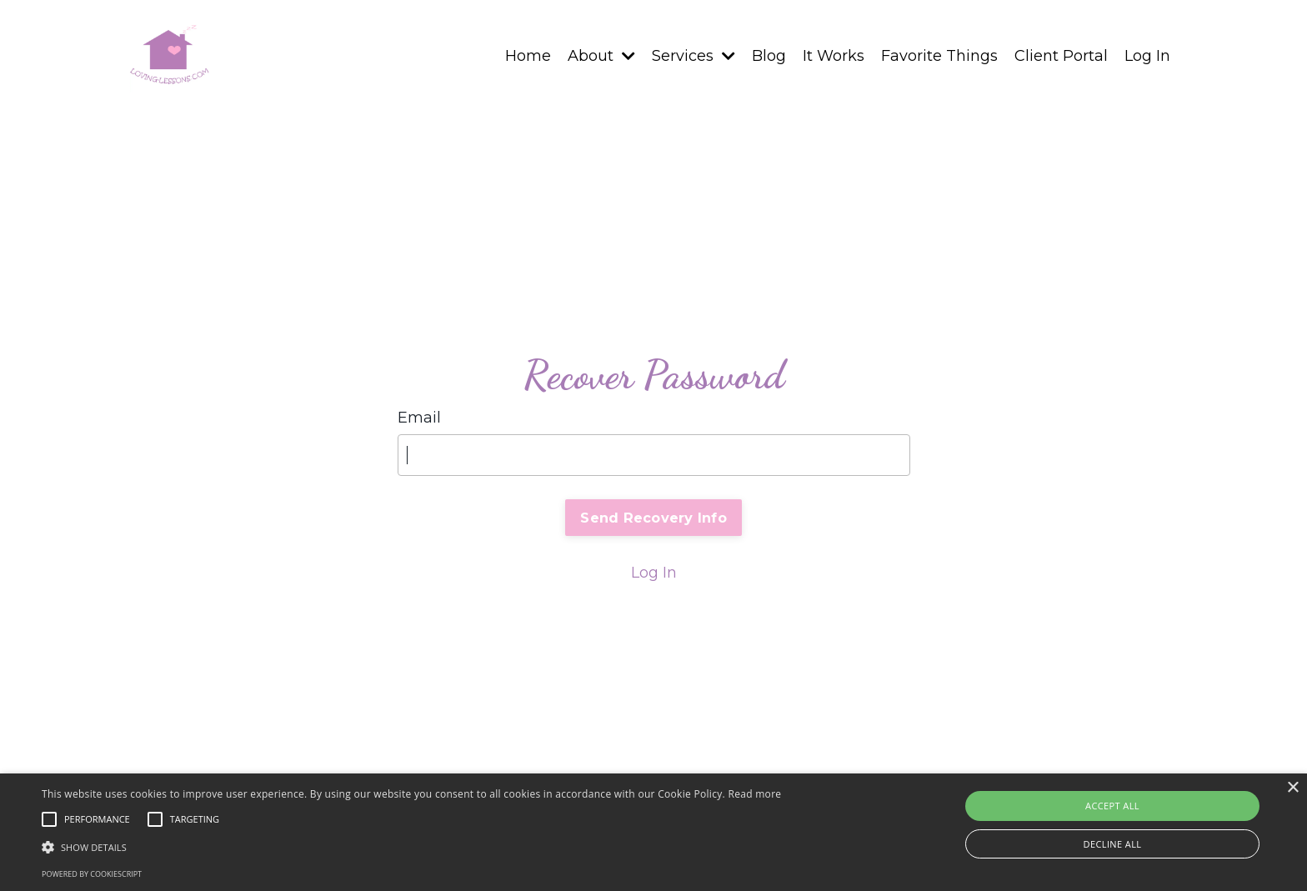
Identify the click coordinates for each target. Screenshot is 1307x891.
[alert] (653, 832)
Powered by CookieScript (92, 873)
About (601, 56)
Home (528, 56)
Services (693, 56)
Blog (769, 56)
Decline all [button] (1113, 844)
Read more (754, 794)
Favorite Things (939, 56)
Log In (1147, 56)
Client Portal (1061, 56)
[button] (411, 846)
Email (419, 417)
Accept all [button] (1112, 805)
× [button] (1292, 788)
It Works (833, 56)
